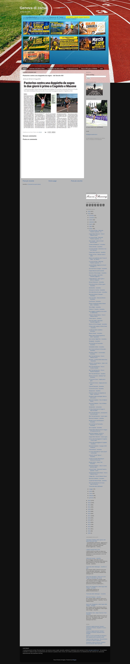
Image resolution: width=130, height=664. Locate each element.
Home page (53, 181)
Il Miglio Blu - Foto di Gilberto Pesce (98, 476)
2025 (89, 213)
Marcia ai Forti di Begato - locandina (98, 324)
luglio (90, 226)
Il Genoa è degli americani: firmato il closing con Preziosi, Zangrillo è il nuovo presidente (96, 628)
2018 (89, 513)
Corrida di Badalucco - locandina (97, 244)
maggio (91, 489)
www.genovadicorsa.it (93, 650)
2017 (89, 515)
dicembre (91, 215)
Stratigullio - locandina (94, 341)
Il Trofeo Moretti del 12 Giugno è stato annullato (97, 410)
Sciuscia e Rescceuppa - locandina (97, 273)
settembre (92, 222)
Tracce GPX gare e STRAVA (89, 68)
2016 (89, 518)
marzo (91, 493)
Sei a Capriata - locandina (95, 427)
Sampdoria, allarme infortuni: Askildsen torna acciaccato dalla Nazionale (95, 643)
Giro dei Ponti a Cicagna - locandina (98, 268)
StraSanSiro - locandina (95, 287)
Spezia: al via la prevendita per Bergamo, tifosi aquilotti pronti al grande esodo (96, 636)
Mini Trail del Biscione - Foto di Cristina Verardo (96, 367)
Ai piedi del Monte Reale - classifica (98, 480)
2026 (89, 211)
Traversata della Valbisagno (96, 486)
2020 (89, 509)
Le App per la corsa (72, 68)
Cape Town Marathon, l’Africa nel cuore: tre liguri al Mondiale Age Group (96, 577)
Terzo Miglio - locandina (95, 307)
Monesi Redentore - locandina (96, 282)
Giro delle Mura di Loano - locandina (98, 292)
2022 (89, 504)
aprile (90, 491)
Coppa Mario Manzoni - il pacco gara (98, 436)
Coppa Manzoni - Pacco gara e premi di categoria (96, 279)
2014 (89, 522)
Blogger (74, 659)
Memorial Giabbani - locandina (96, 478)
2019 (89, 511)
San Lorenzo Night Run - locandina (97, 339)
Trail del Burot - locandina (95, 449)
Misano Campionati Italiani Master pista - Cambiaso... (97, 304)
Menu (24, 68)
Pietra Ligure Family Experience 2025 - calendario (97, 336)
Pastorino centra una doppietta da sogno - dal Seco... (97, 393)
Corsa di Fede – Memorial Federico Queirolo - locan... (98, 470)
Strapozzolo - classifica (94, 390)
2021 (89, 507)
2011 (89, 528)
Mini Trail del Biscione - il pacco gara (98, 416)
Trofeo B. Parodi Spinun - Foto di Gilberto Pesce (97, 315)
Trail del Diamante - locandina (96, 386)
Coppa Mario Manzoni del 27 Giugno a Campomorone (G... (98, 430)
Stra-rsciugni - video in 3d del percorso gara (96, 241)
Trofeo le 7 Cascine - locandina (96, 309)
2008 (89, 533)
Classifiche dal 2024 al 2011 (55, 68)
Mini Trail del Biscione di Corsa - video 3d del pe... (97, 483)
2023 (89, 502)
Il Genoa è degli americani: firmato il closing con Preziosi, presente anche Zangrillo (95, 632)
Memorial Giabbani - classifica (96, 418)
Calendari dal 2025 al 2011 (37, 68)
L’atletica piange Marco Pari (93, 549)
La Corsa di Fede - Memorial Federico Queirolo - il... (96, 262)
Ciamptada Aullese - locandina (96, 347)
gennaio (91, 497)
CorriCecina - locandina (95, 301)
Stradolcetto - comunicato (95, 407)
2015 (89, 520)
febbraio (91, 495)
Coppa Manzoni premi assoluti (96, 270)
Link (101, 68)
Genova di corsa (33, 8)
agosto (91, 224)
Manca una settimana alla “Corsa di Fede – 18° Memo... (98, 258)
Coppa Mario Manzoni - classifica (97, 252)
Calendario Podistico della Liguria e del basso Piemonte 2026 (95, 540)
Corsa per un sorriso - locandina (97, 290)
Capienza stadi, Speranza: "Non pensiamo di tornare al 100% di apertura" (96, 639)
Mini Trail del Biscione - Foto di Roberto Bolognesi (96, 371)
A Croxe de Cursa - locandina (96, 388)
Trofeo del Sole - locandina (95, 246)
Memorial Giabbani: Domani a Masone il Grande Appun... (96, 434)
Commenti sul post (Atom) (34, 184)
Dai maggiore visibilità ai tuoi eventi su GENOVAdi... (97, 312)
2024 (89, 500)
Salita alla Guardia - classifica (93, 558)
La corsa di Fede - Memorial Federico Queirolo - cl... (96, 238)
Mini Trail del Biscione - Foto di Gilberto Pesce (96, 357)
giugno (91, 228)
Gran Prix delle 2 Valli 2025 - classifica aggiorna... (96, 275)
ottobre (91, 219)
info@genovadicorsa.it (91, 134)
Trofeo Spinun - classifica (95, 318)
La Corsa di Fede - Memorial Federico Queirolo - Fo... (96, 231)
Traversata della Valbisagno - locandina (96, 593)
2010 (89, 531)
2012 (89, 526)
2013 (89, 524)
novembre (92, 217)
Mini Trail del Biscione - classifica (97, 373)
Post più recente (28, 181)
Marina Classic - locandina (95, 333)
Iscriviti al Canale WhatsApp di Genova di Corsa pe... (96, 459)
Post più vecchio (76, 181)
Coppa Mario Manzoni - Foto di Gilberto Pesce (96, 234)
